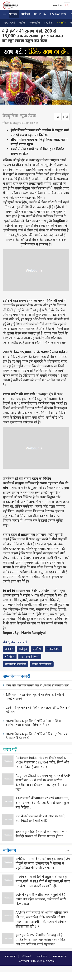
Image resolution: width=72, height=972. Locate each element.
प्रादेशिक (48, 22)
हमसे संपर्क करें (60, 956)
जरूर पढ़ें (10, 749)
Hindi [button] (56, 5)
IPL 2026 (40, 14)
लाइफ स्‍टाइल (53, 649)
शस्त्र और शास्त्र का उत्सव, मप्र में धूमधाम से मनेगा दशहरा (37, 685)
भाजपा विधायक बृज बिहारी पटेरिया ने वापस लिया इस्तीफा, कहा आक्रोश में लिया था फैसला (33, 723)
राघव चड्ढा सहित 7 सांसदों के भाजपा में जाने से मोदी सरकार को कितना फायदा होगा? (42, 833)
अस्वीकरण (42, 956)
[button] (4, 14)
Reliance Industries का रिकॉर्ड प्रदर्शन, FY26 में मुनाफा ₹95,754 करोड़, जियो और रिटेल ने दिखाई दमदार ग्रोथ (42, 762)
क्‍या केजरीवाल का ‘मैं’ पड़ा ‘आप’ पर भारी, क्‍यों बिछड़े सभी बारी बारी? (40, 818)
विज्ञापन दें (26, 956)
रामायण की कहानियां (15, 664)
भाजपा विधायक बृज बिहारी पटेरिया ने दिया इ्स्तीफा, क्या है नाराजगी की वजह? (37, 736)
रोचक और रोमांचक (41, 664)
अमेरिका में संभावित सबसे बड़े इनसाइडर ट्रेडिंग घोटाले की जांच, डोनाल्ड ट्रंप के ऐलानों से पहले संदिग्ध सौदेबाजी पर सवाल (43, 863)
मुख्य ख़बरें (9, 22)
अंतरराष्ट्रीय (34, 22)
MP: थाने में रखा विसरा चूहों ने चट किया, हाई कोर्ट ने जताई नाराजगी (35, 696)
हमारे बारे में (10, 956)
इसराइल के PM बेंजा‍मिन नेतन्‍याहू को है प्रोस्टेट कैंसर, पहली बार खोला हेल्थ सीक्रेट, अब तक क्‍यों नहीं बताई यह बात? (41, 939)
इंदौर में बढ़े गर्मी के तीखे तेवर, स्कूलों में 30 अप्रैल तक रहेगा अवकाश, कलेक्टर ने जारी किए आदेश (41, 899)
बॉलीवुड (25, 14)
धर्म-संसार (9, 656)
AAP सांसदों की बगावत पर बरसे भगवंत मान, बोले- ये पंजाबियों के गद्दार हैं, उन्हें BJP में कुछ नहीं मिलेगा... (42, 802)
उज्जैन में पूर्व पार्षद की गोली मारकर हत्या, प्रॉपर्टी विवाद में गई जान (38, 710)
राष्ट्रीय (22, 22)
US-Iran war (58, 14)
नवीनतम (9, 850)
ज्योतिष (37, 649)
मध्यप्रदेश (61, 22)
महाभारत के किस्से (30, 656)
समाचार (13, 14)
